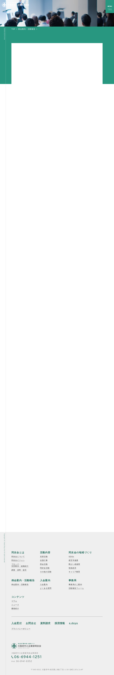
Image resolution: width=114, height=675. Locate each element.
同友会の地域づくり (80, 552)
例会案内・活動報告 (26, 29)
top (13, 29)
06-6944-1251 (28, 657)
